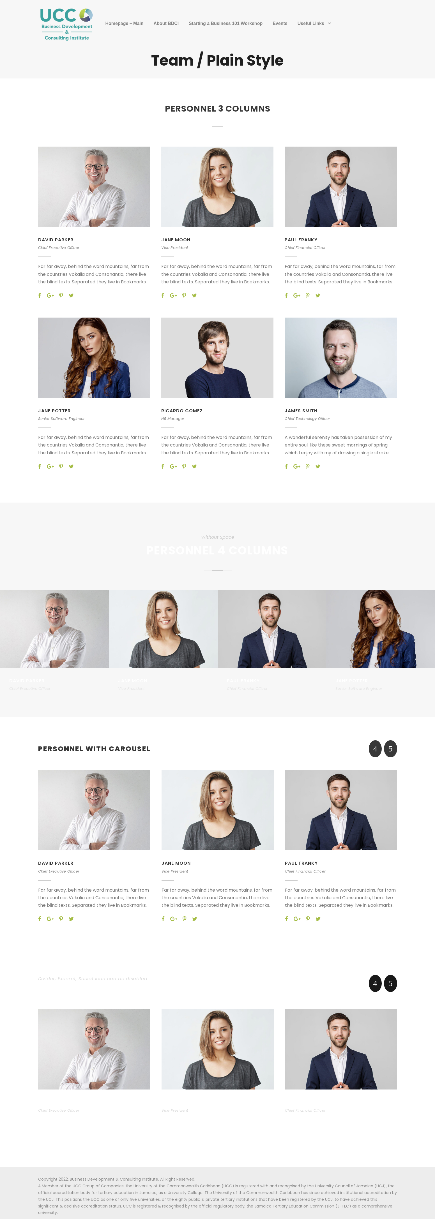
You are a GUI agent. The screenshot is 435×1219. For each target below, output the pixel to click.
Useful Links (311, 23)
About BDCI (166, 23)
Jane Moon (176, 239)
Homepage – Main (124, 23)
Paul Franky (302, 239)
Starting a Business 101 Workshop (226, 23)
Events (280, 23)
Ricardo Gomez (182, 410)
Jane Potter (55, 410)
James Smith (301, 410)
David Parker (56, 239)
